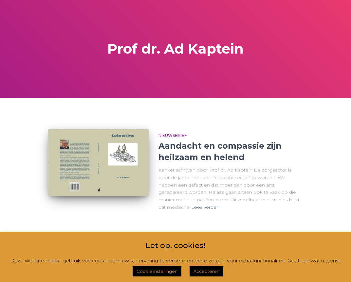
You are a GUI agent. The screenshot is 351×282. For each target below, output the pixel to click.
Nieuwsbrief (172, 135)
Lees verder (204, 207)
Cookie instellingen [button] (157, 271)
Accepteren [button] (206, 271)
